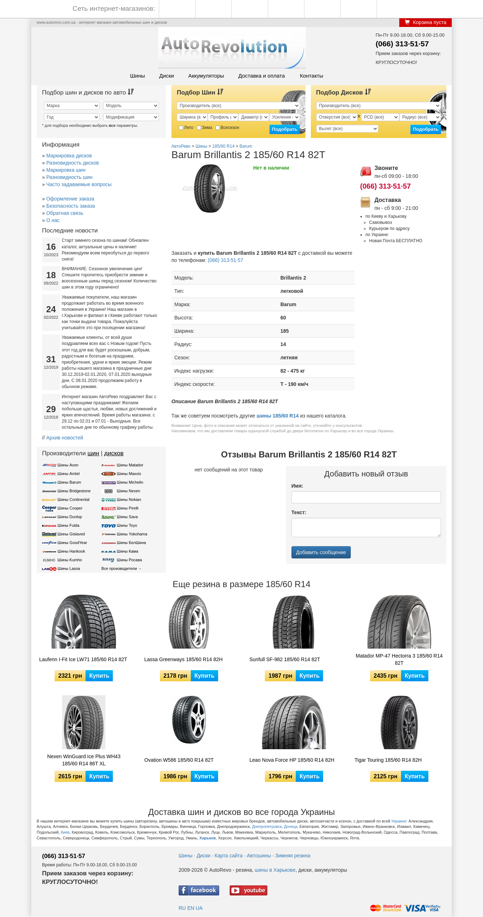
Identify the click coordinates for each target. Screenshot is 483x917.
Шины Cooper (70, 508)
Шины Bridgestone (74, 491)
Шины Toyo (127, 525)
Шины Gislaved (71, 534)
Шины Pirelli (127, 508)
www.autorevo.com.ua (56, 22)
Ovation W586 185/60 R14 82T (179, 760)
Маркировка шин (66, 170)
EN (190, 908)
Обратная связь (64, 213)
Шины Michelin (130, 482)
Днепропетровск (267, 826)
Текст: (299, 512)
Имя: (297, 486)
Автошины (259, 855)
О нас (53, 220)
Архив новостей (64, 438)
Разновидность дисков (72, 163)
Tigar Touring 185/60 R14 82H (388, 760)
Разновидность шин (69, 177)
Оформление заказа (70, 199)
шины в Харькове (275, 870)
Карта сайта (229, 855)
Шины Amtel (68, 473)
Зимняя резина (292, 855)
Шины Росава (129, 560)
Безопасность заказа (70, 206)
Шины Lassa (69, 568)
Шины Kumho (70, 560)
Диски (166, 76)
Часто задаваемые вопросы (79, 184)
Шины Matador (130, 465)
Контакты (311, 76)
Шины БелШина (131, 542)
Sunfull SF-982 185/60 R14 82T (284, 659)
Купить (99, 676)
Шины (137, 76)
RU (182, 908)
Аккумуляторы (206, 76)
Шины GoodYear (72, 542)
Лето (186, 127)
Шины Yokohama (132, 534)
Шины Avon (68, 465)
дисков (114, 453)
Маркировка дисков (69, 155)
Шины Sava (127, 517)
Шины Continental (73, 499)
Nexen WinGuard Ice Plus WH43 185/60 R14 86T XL (83, 760)
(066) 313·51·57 (402, 44)
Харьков (207, 838)
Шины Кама (127, 551)
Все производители (119, 568)
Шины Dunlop (70, 517)
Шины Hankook (71, 551)
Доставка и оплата (261, 76)
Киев (65, 832)
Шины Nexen (128, 491)
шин (93, 453)
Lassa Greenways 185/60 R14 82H (183, 659)
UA (199, 908)
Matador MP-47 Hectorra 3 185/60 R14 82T (399, 659)
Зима (204, 127)
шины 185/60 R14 (278, 416)
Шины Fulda (68, 525)
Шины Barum (69, 482)
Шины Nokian (129, 499)
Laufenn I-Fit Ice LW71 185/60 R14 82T (83, 659)
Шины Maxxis (129, 473)
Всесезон (227, 127)
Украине (398, 821)
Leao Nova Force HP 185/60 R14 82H (291, 760)
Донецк (290, 826)
